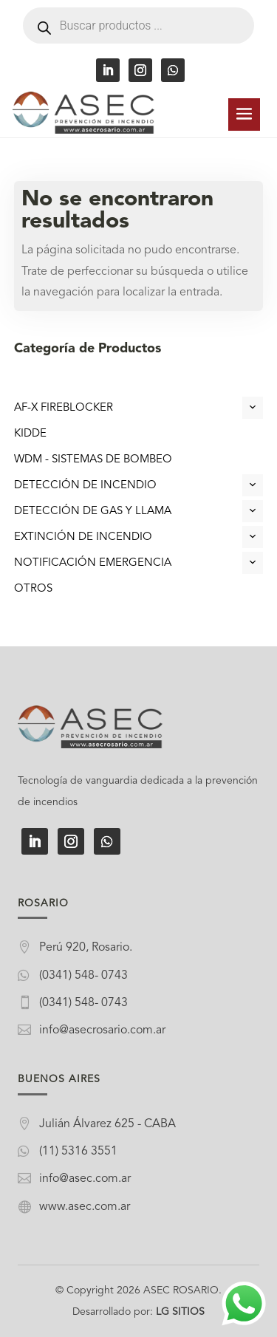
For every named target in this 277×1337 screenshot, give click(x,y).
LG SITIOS (180, 1312)
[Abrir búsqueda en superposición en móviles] (139, 25)
